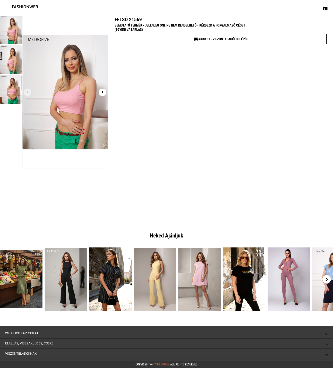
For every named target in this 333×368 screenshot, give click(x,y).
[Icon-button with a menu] (7, 7)
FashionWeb (161, 364)
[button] (166, 333)
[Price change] (325, 8)
